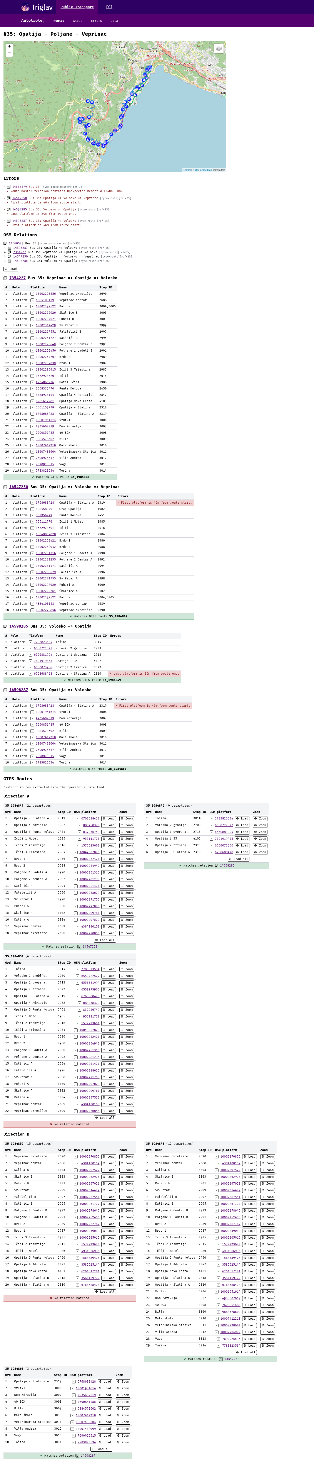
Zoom (128, 818)
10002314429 (46, 325)
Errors (96, 21)
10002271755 (46, 578)
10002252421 (46, 540)
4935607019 (45, 426)
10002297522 (46, 306)
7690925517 (45, 458)
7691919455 (43, 661)
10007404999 (230, 1332)
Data (114, 21)
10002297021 (46, 319)
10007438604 (46, 452)
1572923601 (45, 528)
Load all (106, 940)
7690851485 (45, 433)
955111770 (44, 521)
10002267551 (46, 331)
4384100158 (45, 604)
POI (109, 7)
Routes (58, 21)
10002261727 (46, 338)
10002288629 (46, 572)
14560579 (19, 187)
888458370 (44, 509)
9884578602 (45, 439)
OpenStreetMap (203, 170)
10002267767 (46, 357)
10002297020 (46, 585)
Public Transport (77, 7)
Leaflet (187, 170)
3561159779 (45, 407)
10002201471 (46, 566)
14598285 (19, 209)
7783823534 (45, 470)
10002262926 (46, 313)
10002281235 (46, 559)
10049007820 (46, 534)
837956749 (44, 515)
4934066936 (45, 382)
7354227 (19, 252)
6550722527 (43, 648)
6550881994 (43, 655)
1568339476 (45, 388)
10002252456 (46, 350)
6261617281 (45, 401)
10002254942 (46, 547)
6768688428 (45, 414)
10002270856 (46, 294)
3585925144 (45, 395)
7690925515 (45, 464)
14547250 (19, 198)
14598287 (19, 221)
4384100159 (45, 300)
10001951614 (46, 420)
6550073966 (43, 667)
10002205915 (46, 369)
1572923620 (45, 376)
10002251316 (46, 553)
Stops (77, 21)
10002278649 (46, 344)
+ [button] (9, 47)
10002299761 (46, 591)
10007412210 (46, 445)
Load (12, 269)
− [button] (9, 53)
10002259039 (46, 363)
